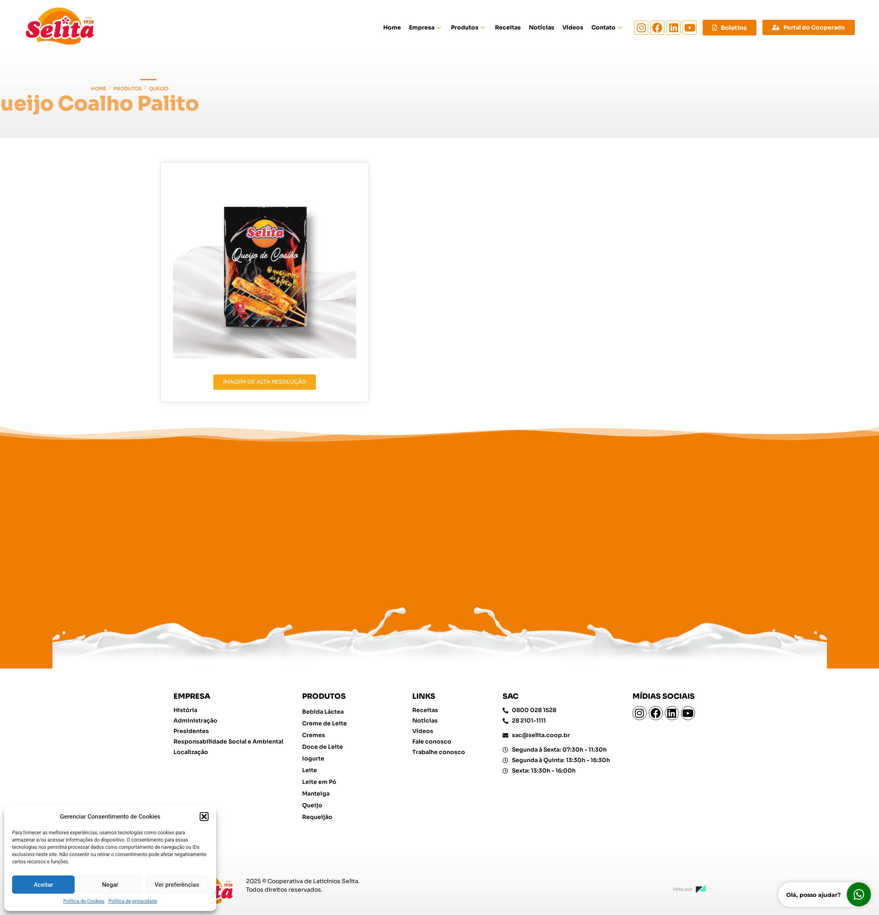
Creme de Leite (324, 723)
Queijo (15, 89)
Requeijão (317, 817)
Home (392, 27)
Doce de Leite (322, 746)
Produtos (469, 27)
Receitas (508, 27)
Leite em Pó (319, 781)
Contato (607, 27)
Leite (309, 770)
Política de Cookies (83, 901)
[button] (204, 817)
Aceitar (43, 884)
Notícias (541, 27)
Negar (110, 884)
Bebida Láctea (323, 711)
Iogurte (313, 758)
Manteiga (316, 793)
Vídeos (572, 27)
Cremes (313, 735)
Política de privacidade (133, 901)
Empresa (426, 27)
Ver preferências (177, 884)
